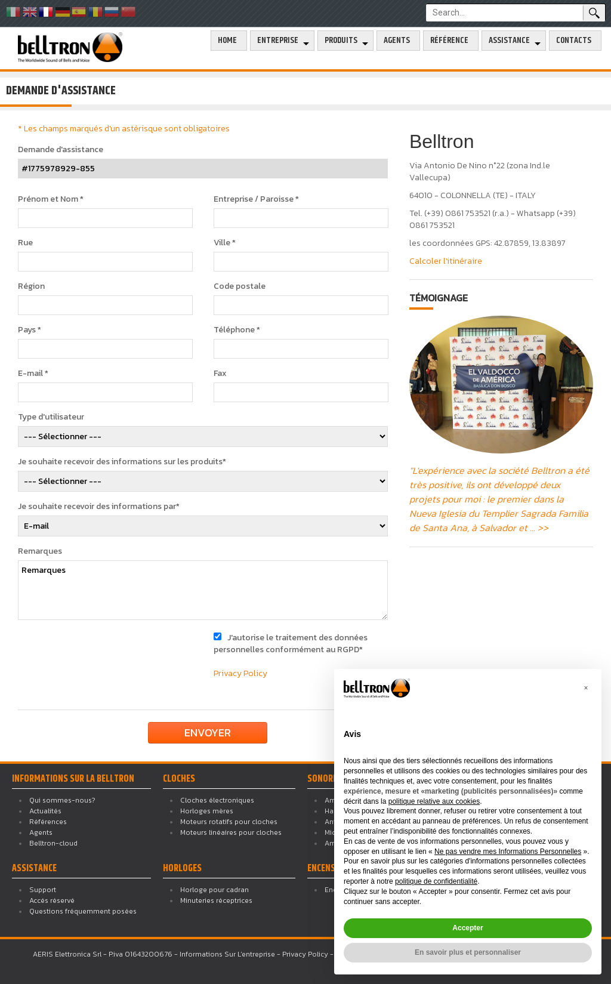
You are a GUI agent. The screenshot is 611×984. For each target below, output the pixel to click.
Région (31, 286)
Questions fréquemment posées (83, 911)
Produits (341, 40)
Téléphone (237, 330)
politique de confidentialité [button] (436, 881)
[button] (585, 688)
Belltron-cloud (53, 843)
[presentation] (114, 655)
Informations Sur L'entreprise (227, 954)
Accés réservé (52, 900)
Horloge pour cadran (214, 889)
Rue (25, 243)
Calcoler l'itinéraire (445, 261)
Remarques (40, 551)
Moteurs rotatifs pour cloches (228, 821)
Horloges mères (206, 811)
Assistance (509, 40)
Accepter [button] (467, 928)
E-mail (33, 374)
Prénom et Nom (51, 199)
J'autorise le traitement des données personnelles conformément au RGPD (291, 643)
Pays (29, 330)
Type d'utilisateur (51, 417)
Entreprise (277, 40)
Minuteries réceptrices (216, 900)
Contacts (573, 40)
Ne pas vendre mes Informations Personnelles (507, 851)
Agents (397, 40)
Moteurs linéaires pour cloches (231, 832)
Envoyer (207, 732)
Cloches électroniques (217, 800)
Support (42, 889)
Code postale (240, 286)
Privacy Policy (240, 673)
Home (227, 40)
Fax (220, 374)
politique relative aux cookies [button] (434, 801)
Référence (449, 40)
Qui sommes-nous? (62, 800)
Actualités (45, 811)
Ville (225, 243)
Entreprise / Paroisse (256, 199)
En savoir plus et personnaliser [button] (468, 952)
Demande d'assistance (60, 150)
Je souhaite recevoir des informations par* (99, 507)
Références (48, 821)
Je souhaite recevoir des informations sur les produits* (122, 462)
